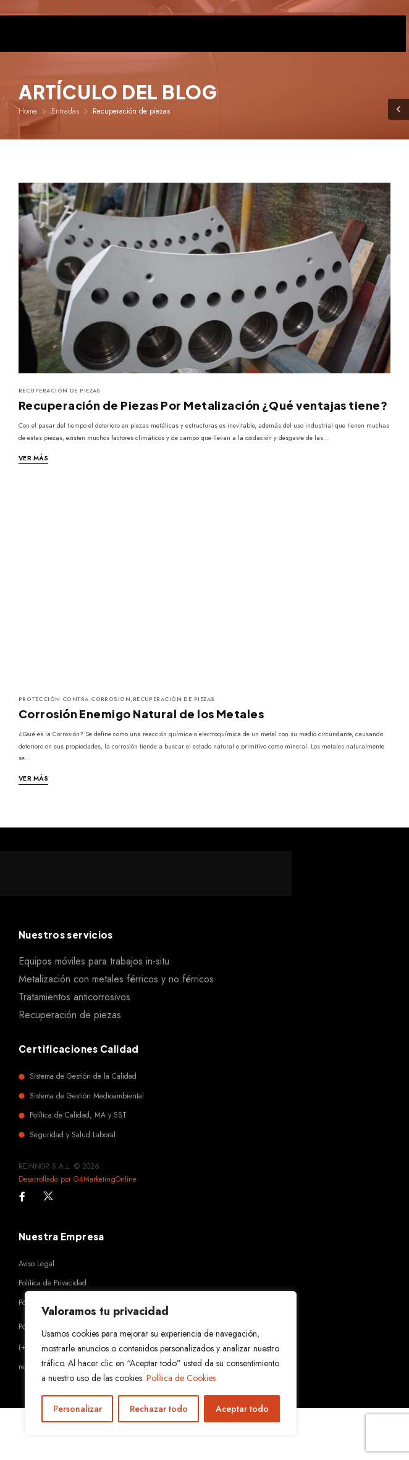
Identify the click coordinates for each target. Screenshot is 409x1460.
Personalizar (77, 1409)
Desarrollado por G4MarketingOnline (78, 1179)
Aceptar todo (242, 1409)
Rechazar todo (159, 1409)
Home (28, 111)
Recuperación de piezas (60, 390)
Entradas (65, 111)
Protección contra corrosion (74, 699)
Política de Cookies (181, 1378)
